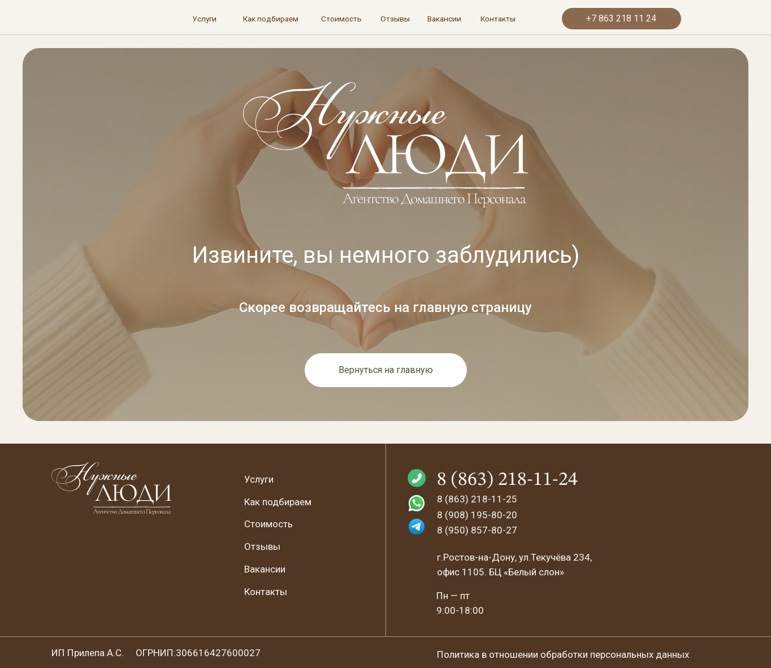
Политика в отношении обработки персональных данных (563, 654)
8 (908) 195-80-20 (477, 514)
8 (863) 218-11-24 (507, 479)
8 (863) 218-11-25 (477, 499)
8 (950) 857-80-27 (477, 530)
